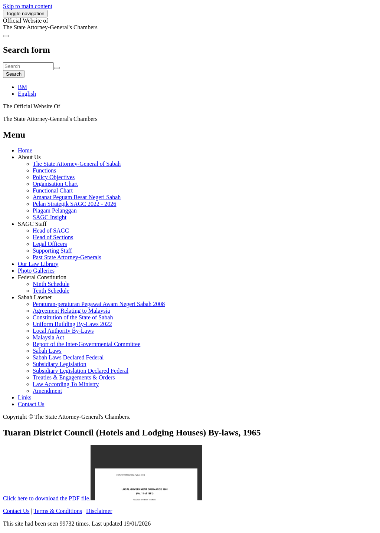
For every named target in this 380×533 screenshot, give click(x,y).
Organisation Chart (55, 184)
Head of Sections (53, 237)
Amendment (47, 391)
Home (25, 150)
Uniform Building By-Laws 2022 (72, 324)
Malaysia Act (48, 337)
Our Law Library (38, 264)
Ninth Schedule (51, 284)
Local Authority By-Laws (63, 331)
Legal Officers (50, 244)
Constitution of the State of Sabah (73, 317)
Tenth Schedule (51, 290)
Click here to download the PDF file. (47, 498)
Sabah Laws (47, 351)
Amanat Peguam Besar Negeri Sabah (77, 197)
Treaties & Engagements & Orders (74, 377)
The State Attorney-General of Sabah (77, 164)
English (27, 94)
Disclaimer (99, 511)
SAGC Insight (49, 217)
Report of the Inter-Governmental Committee (86, 344)
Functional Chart (53, 190)
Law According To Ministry (66, 384)
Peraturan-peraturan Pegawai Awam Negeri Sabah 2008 (99, 304)
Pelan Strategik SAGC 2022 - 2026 (74, 204)
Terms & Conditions (57, 511)
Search (14, 74)
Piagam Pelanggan (55, 210)
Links (24, 397)
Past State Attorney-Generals (67, 257)
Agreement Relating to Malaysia (71, 310)
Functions (44, 170)
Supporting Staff (52, 250)
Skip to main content (27, 6)
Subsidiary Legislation (59, 364)
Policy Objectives (54, 177)
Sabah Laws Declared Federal (68, 357)
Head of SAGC (51, 230)
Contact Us (31, 404)
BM (22, 87)
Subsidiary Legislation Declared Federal (80, 371)
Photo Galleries (36, 270)
